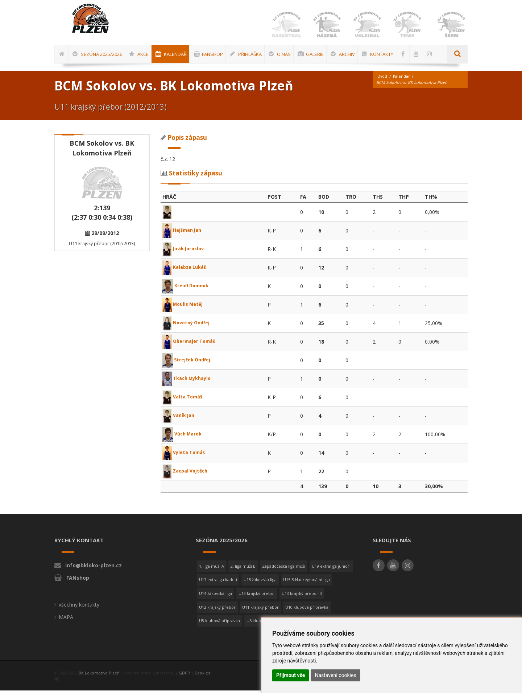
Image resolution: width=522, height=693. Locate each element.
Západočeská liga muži (283, 568)
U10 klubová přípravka (306, 609)
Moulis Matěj (184, 306)
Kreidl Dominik (187, 288)
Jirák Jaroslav (185, 251)
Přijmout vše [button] (290, 675)
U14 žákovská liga (215, 596)
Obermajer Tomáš (191, 343)
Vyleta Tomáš (186, 454)
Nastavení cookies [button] (335, 675)
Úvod (382, 79)
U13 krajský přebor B (302, 596)
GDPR (184, 675)
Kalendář (402, 79)
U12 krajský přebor (217, 609)
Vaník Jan (180, 417)
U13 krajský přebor (257, 596)
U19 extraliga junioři (331, 568)
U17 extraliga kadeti (218, 582)
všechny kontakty (79, 607)
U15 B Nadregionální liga (306, 582)
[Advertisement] (498, 239)
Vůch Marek (184, 436)
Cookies (202, 675)
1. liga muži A (211, 568)
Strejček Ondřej (188, 362)
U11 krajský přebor (260, 609)
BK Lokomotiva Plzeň (99, 675)
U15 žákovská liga (260, 582)
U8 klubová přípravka (219, 623)
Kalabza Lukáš (186, 269)
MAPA (66, 619)
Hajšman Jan (184, 232)
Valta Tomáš (184, 399)
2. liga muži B (243, 568)
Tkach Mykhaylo (189, 380)
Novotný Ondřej (188, 325)
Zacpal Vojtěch (187, 473)
